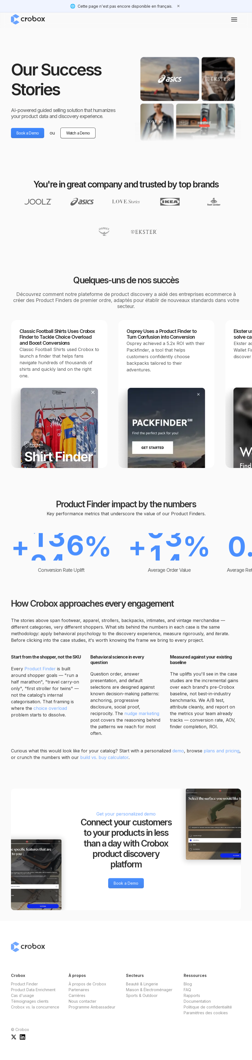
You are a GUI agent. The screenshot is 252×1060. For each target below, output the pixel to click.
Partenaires (79, 995)
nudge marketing (141, 719)
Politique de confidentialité (208, 1013)
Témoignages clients (30, 1007)
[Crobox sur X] (13, 1043)
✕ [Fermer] (178, 6)
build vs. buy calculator (104, 763)
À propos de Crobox (87, 990)
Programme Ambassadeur (92, 1013)
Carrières (77, 1001)
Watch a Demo (78, 133)
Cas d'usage (22, 1001)
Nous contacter (82, 1007)
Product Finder (40, 674)
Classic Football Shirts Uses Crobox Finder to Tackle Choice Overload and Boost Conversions (57, 337)
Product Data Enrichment (33, 995)
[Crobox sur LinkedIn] (22, 1043)
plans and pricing (221, 756)
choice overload (50, 714)
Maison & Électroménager (149, 995)
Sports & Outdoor (142, 1001)
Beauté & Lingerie (142, 990)
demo (178, 756)
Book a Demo (27, 133)
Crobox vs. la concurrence (35, 1013)
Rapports (192, 1001)
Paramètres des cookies (206, 1018)
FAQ (187, 995)
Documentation (197, 1007)
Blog (188, 990)
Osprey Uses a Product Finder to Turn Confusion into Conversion (162, 334)
